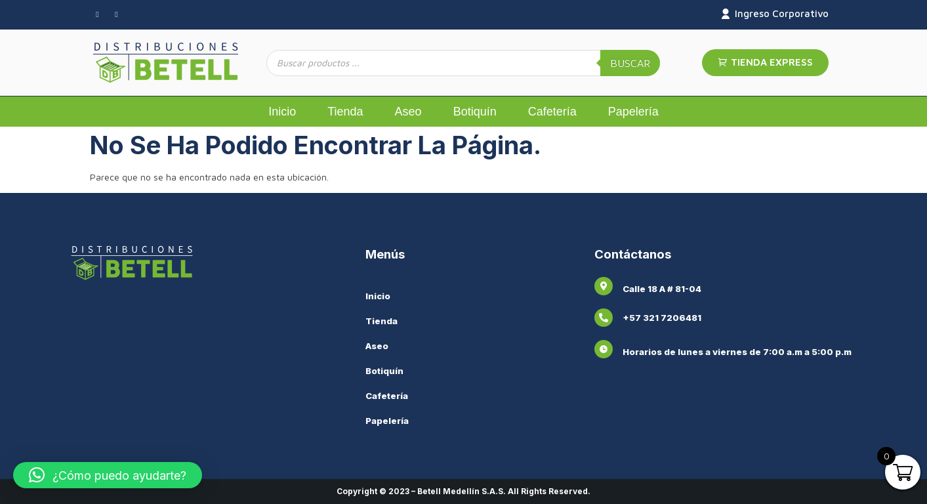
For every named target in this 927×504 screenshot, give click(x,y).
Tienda (345, 111)
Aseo (408, 111)
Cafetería (552, 111)
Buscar (630, 63)
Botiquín (475, 111)
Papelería (633, 111)
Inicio (282, 111)
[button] (107, 475)
